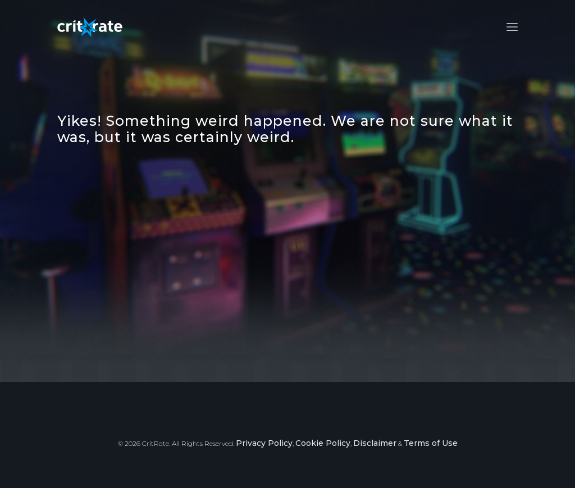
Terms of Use (431, 443)
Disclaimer (374, 443)
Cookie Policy (322, 443)
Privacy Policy (264, 443)
